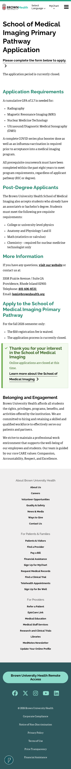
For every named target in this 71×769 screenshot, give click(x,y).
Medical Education (35, 618)
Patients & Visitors (35, 540)
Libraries (36, 636)
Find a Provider (35, 547)
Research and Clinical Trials (35, 630)
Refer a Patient (35, 606)
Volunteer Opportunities (35, 499)
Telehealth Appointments (35, 583)
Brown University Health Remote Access (35, 677)
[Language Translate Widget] (39, 7)
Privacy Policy (36, 733)
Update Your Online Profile (35, 648)
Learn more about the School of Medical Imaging (33, 376)
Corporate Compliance (35, 716)
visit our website (50, 265)
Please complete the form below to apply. (34, 63)
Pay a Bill (35, 552)
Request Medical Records (35, 571)
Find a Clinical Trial (35, 577)
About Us (35, 487)
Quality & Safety (35, 505)
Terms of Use (35, 741)
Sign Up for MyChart (35, 565)
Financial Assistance (35, 559)
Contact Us (35, 523)
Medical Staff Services (35, 624)
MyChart (54, 6)
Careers (35, 493)
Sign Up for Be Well (35, 589)
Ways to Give (35, 517)
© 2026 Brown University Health (35, 708)
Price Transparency (35, 749)
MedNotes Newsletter (35, 642)
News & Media (35, 511)
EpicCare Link (35, 612)
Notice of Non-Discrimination (35, 725)
